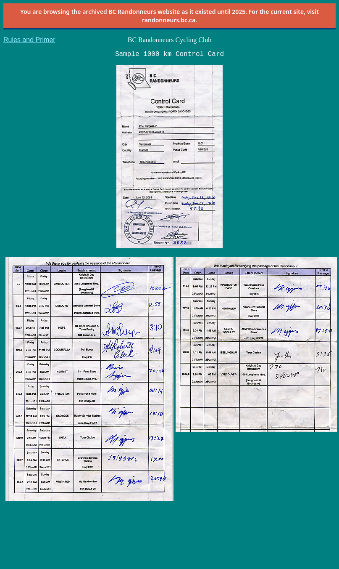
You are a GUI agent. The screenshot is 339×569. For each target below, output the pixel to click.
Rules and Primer (29, 39)
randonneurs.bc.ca (168, 20)
